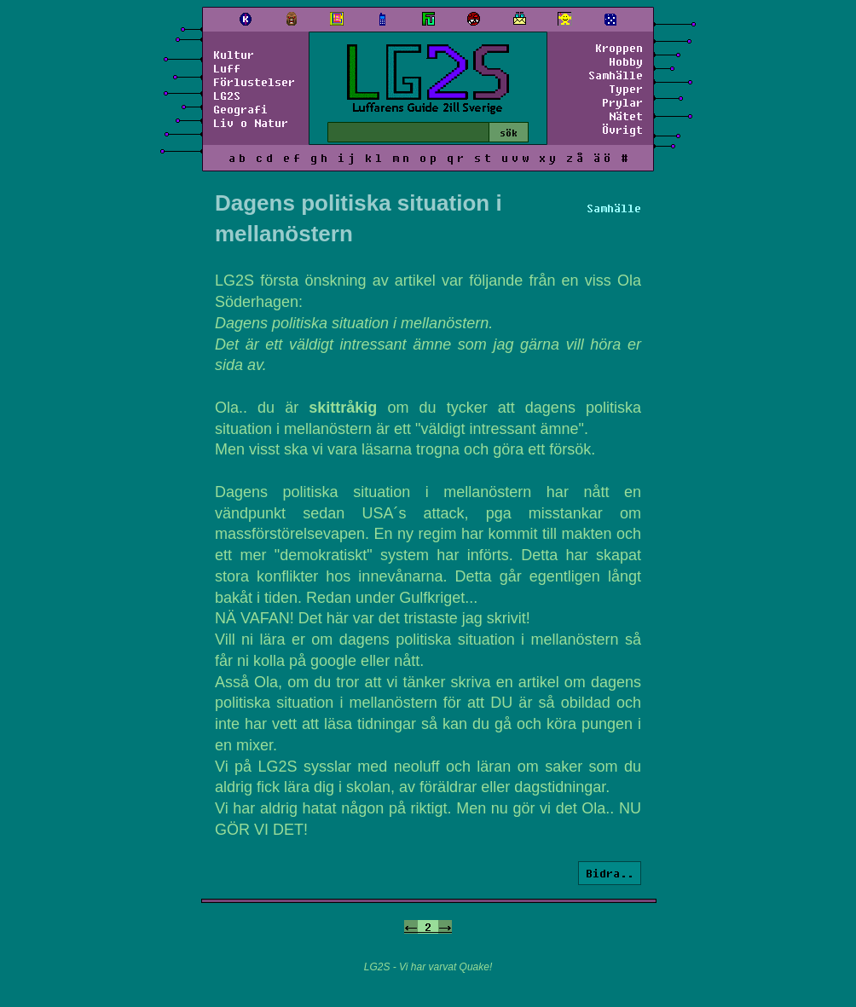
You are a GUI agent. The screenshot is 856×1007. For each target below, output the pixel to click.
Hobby (626, 61)
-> (445, 927)
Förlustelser (254, 82)
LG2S (226, 95)
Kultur (233, 54)
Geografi (240, 109)
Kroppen (619, 48)
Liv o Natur (250, 123)
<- (411, 927)
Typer (626, 88)
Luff (226, 68)
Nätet (626, 116)
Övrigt (622, 129)
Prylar (622, 102)
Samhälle (615, 75)
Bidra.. (609, 873)
